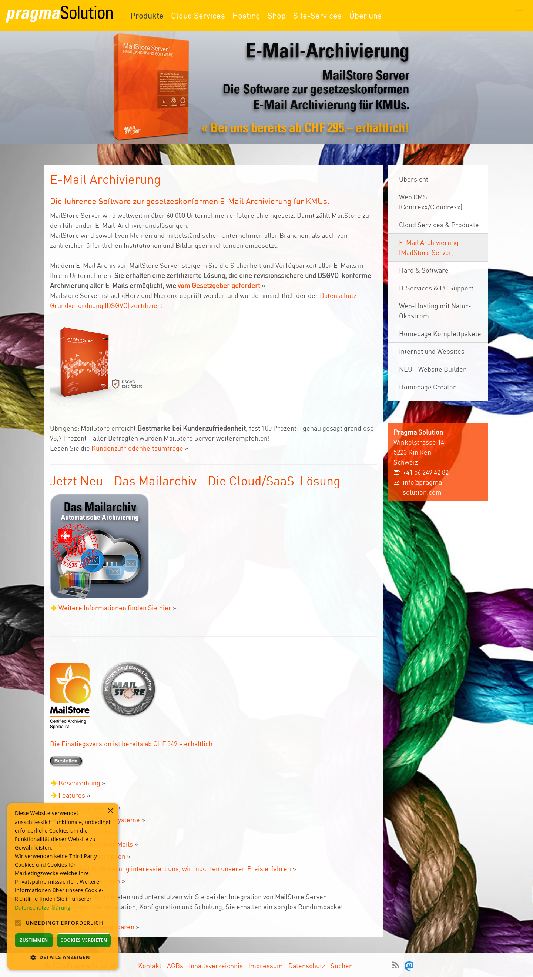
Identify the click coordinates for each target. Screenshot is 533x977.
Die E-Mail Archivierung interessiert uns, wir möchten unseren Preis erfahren (174, 868)
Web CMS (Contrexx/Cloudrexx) (430, 202)
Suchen (342, 965)
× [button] (110, 811)
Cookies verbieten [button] (83, 940)
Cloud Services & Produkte (439, 224)
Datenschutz (306, 965)
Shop (277, 15)
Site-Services (317, 15)
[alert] (62, 886)
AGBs (175, 965)
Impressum (265, 965)
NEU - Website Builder (432, 369)
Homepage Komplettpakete (440, 333)
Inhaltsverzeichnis (216, 965)
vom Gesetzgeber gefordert (219, 285)
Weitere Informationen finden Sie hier (114, 608)
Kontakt (149, 965)
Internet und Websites (432, 351)
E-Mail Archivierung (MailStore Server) (429, 247)
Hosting (246, 15)
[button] (63, 957)
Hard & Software (424, 270)
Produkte (147, 15)
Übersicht (413, 179)
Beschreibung (79, 783)
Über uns (365, 15)
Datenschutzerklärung (42, 907)
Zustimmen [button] (34, 940)
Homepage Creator (427, 387)
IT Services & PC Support (436, 288)
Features (71, 795)
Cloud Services (198, 15)
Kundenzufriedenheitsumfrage (137, 448)
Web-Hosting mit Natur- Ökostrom (435, 311)
